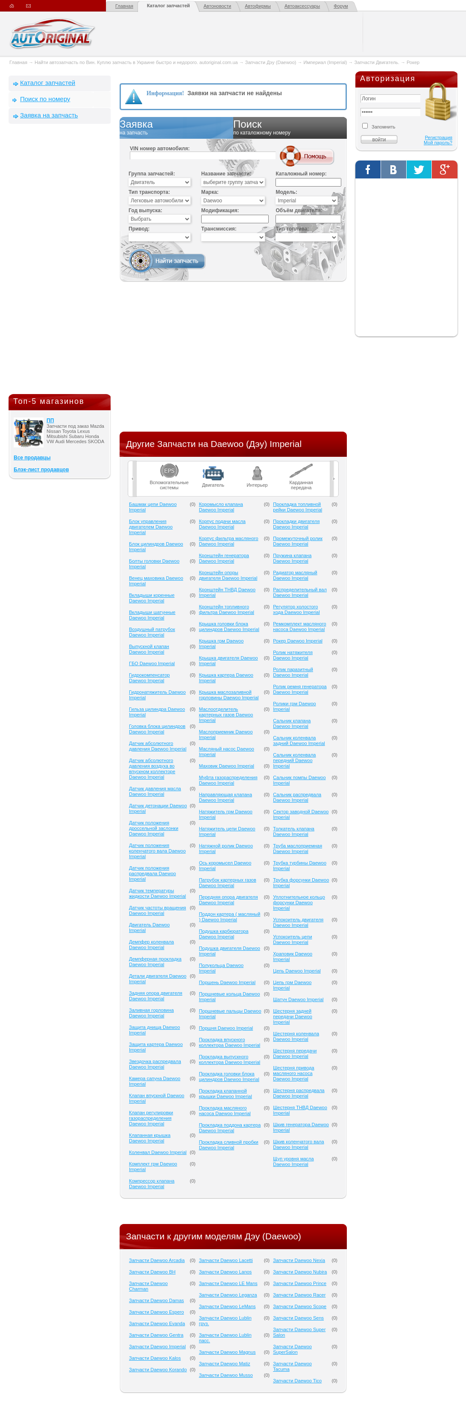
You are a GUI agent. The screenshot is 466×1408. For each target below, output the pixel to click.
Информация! (165, 93)
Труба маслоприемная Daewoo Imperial (297, 848)
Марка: (210, 192)
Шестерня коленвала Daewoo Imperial (296, 1036)
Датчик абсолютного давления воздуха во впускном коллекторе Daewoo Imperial (152, 769)
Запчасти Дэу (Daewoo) (270, 62)
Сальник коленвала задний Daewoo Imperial (299, 740)
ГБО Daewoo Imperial (152, 663)
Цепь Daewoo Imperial (297, 970)
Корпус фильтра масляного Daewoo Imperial (228, 541)
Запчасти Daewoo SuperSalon (292, 1349)
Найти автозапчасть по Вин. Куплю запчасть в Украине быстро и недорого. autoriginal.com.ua (136, 62)
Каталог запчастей (168, 5)
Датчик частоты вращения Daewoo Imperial (157, 910)
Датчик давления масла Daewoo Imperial (155, 791)
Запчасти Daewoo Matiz (224, 1363)
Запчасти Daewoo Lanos (225, 1271)
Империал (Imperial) (325, 62)
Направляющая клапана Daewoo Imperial (225, 797)
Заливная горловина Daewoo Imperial (151, 1013)
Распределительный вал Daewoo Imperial (300, 592)
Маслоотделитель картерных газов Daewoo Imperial (226, 715)
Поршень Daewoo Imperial (227, 982)
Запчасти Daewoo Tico (297, 1380)
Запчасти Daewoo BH (152, 1271)
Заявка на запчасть (49, 115)
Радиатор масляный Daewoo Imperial (295, 575)
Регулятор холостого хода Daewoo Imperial (296, 609)
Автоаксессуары (302, 6)
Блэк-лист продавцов (41, 470)
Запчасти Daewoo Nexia (299, 1260)
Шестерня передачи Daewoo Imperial (295, 1053)
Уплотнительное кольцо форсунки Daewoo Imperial (299, 902)
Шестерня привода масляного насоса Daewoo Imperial (293, 1073)
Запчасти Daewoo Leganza (228, 1294)
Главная (124, 6)
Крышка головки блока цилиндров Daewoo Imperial (229, 626)
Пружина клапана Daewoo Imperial (292, 558)
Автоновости (218, 6)
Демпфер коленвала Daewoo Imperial (151, 944)
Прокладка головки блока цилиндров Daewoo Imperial (229, 1076)
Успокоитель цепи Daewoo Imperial (292, 939)
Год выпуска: (145, 210)
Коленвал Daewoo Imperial (158, 1152)
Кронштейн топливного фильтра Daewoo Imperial (226, 609)
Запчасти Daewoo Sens (298, 1317)
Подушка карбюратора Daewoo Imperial (224, 934)
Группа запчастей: (152, 174)
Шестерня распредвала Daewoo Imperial (298, 1093)
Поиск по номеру (45, 98)
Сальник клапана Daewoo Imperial (292, 723)
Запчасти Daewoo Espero (156, 1312)
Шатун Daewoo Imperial (298, 999)
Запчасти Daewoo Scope (299, 1306)
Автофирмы (258, 6)
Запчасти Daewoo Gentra (156, 1335)
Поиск (290, 127)
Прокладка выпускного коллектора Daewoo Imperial (230, 1059)
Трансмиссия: (219, 229)
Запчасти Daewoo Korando (158, 1369)
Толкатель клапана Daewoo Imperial (293, 831)
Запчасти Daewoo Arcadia (157, 1260)
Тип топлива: (292, 229)
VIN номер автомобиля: (160, 149)
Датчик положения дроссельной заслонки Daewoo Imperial (153, 828)
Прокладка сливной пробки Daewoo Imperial (228, 1144)
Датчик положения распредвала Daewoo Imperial (152, 873)
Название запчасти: (226, 174)
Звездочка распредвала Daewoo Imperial (155, 1064)
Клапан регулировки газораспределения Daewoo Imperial (151, 1118)
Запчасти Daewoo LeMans (227, 1306)
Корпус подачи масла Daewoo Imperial (222, 524)
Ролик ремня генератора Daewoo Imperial (299, 689)
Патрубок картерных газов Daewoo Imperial (227, 882)
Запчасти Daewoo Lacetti (226, 1260)
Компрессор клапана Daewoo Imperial (151, 1183)
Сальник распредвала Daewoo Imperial (297, 797)
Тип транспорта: (149, 192)
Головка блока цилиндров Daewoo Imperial (157, 729)
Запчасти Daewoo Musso (226, 1375)
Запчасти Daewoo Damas (156, 1300)
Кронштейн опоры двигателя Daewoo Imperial (228, 575)
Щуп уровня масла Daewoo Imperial (293, 1161)
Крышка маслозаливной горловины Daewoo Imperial (229, 694)
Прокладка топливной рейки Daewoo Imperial (297, 507)
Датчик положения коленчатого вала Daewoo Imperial (157, 851)
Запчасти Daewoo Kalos (155, 1358)
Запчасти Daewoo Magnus (227, 1352)
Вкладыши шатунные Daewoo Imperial (152, 615)
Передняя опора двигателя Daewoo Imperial (228, 899)
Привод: (139, 229)
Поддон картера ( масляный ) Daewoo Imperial (230, 916)
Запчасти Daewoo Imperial (157, 1346)
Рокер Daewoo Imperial (297, 640)
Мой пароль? (438, 142)
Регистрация (438, 137)
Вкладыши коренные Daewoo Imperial (152, 598)
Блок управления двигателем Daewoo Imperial (151, 527)
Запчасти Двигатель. (378, 62)
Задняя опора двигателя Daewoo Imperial (155, 995)
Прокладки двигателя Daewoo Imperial (296, 524)
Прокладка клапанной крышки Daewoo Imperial (225, 1093)
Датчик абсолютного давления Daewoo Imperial (157, 746)
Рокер (413, 62)
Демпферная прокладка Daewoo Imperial (155, 961)
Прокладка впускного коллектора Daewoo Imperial (230, 1042)
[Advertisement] (60, 261)
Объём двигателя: (298, 210)
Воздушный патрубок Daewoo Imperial (152, 632)
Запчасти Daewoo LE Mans (228, 1283)
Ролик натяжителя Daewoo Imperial (293, 655)
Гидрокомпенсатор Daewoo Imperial (149, 677)
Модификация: (220, 210)
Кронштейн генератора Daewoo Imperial (224, 558)
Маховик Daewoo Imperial (226, 765)
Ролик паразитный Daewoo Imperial (293, 672)
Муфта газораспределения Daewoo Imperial (228, 780)
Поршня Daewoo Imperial (226, 1028)
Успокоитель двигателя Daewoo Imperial (298, 922)
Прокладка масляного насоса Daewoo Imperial (225, 1110)
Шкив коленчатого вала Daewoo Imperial (298, 1144)
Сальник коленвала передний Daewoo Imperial (294, 760)
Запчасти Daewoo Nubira (300, 1271)
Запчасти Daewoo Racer (299, 1294)
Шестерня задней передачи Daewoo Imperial (292, 1016)
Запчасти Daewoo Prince (299, 1283)
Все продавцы (32, 458)
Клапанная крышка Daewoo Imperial (149, 1138)
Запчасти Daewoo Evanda (157, 1323)
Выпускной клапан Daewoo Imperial (149, 649)
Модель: (286, 192)
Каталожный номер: (300, 174)
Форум (341, 6)
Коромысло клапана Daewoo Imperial (221, 507)
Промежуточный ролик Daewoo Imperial (297, 541)
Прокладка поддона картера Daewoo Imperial (230, 1127)
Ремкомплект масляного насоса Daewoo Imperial (299, 626)
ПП (50, 421)
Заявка (176, 127)
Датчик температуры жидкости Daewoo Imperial (157, 893)
